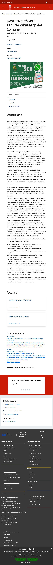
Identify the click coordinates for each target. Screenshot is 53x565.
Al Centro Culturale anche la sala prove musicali (20, 353)
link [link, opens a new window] (41, 555)
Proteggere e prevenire (13, 362)
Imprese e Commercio (35, 453)
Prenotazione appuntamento (36, 496)
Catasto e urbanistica (34, 459)
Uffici (5, 450)
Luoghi (31, 485)
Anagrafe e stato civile (35, 445)
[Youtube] (45, 435)
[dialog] (26, 556)
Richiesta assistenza (34, 504)
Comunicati (32, 475)
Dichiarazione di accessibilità (11, 543)
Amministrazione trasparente (11, 532)
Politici (5, 456)
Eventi (31, 487)
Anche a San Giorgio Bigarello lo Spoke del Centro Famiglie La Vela (26, 345)
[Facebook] (41, 435)
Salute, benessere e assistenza (11, 483)
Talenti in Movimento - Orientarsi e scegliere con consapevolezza (25, 343)
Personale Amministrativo (10, 459)
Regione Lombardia (7, 2)
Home (3, 14)
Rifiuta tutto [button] (32, 559)
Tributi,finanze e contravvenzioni (12, 477)
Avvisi (31, 477)
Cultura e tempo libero (35, 448)
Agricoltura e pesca (8, 488)
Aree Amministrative (9, 448)
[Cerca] (50, 7)
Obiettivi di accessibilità (10, 545)
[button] (26, 562)
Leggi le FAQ (32, 502)
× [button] (51, 548)
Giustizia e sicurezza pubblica (11, 475)
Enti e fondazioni (8, 453)
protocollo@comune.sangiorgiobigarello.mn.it (13, 512)
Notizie (14, 14)
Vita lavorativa (33, 450)
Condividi (10, 45)
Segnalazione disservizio (35, 499)
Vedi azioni (18, 45)
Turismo (31, 461)
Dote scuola (10, 336)
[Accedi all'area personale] (46, 2)
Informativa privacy (9, 540)
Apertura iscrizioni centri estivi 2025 (17, 360)
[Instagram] (41, 437)
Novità (9, 14)
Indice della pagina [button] (14, 94)
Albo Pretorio (7, 535)
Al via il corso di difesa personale (16, 351)
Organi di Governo (8, 445)
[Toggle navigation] (3, 7)
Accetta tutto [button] (20, 559)
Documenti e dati (8, 461)
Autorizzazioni (7, 486)
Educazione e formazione (10, 472)
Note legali (6, 537)
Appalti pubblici (33, 456)
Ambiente (6, 480)
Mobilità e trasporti (34, 464)
